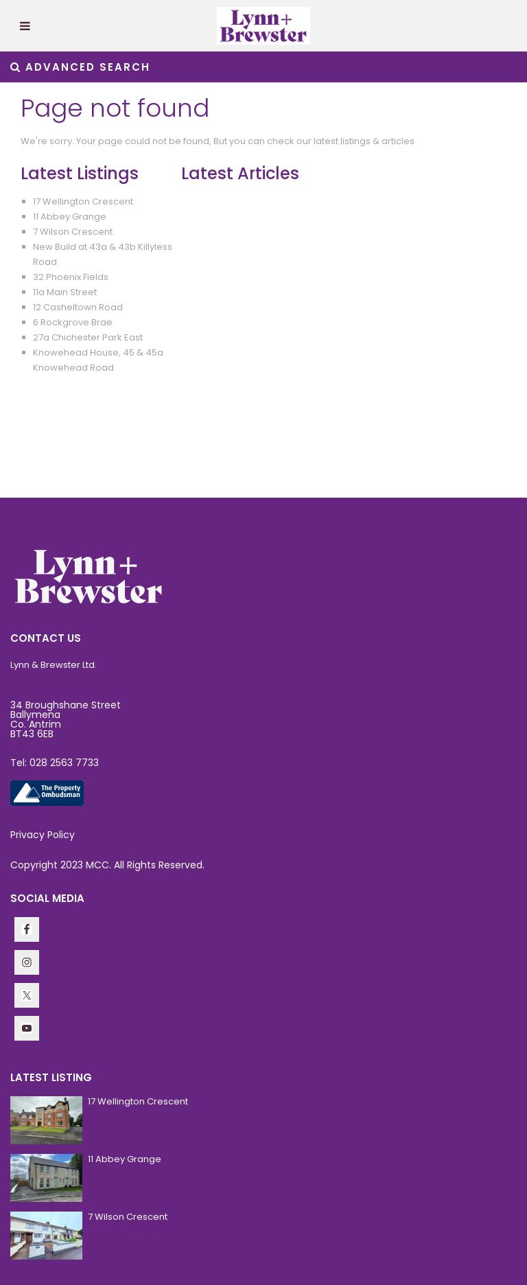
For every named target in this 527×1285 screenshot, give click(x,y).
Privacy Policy (42, 835)
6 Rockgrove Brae (73, 322)
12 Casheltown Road (78, 307)
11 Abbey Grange (69, 216)
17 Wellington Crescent (83, 201)
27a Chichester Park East (88, 337)
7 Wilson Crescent (73, 231)
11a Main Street (65, 292)
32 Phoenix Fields (70, 276)
